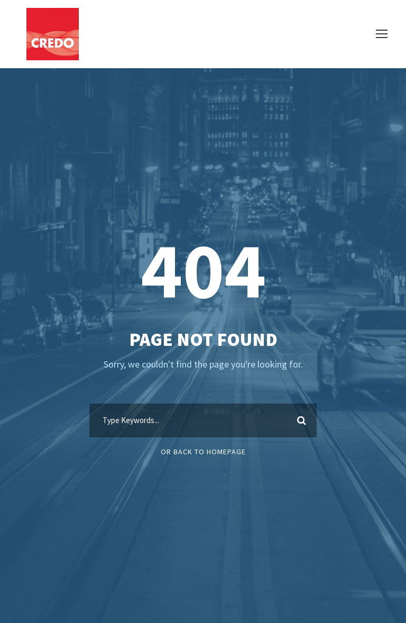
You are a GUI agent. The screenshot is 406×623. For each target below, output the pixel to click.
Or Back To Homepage (203, 451)
